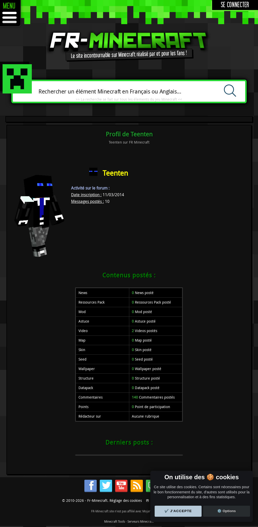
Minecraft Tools (114, 521)
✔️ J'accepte (178, 511)
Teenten (115, 173)
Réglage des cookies (126, 500)
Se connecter (235, 5)
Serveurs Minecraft (140, 521)
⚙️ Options (226, 511)
